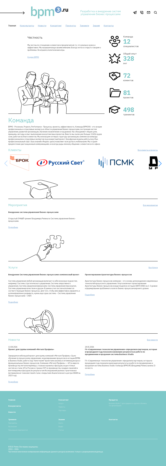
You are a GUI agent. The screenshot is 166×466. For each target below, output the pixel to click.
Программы (12, 423)
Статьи (61, 430)
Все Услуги (153, 267)
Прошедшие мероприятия (18, 430)
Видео (60, 426)
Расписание (12, 426)
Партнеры (62, 410)
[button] (160, 163)
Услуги (60, 403)
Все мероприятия (150, 205)
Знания (96, 25)
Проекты (61, 407)
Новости (42, 25)
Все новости (152, 340)
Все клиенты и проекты (148, 150)
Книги (60, 423)
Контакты (109, 25)
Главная (12, 25)
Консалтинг (56, 25)
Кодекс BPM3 (33, 57)
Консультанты (27, 25)
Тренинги (84, 25)
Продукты (70, 25)
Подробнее (13, 227)
